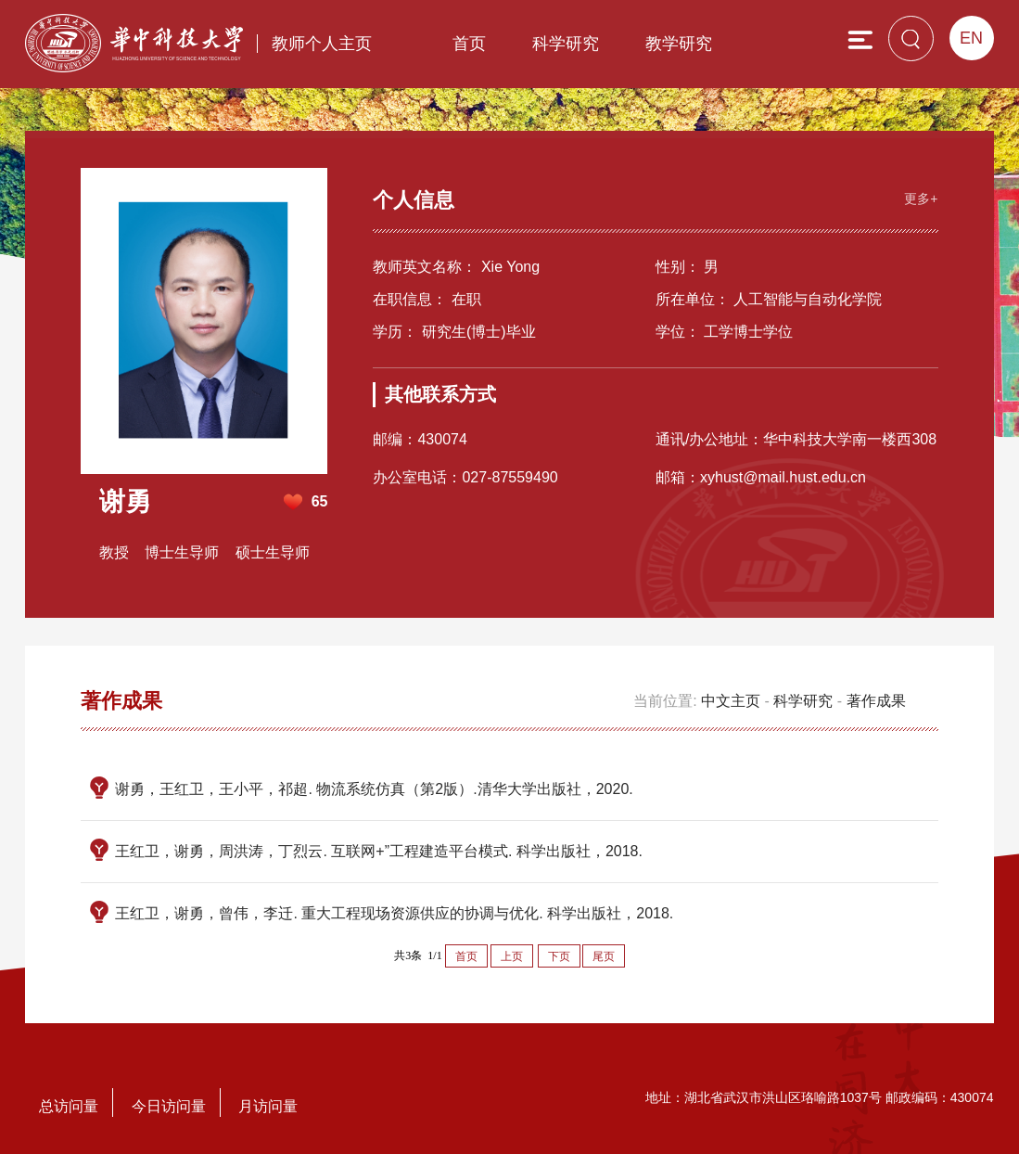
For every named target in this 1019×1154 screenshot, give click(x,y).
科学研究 (565, 43)
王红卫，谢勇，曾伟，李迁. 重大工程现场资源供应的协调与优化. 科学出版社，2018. (394, 913)
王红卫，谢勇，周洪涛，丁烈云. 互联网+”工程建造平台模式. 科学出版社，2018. (379, 851)
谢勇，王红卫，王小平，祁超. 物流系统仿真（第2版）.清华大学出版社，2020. (373, 789)
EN (971, 38)
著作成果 (876, 701)
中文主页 (730, 701)
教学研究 (678, 43)
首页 (469, 43)
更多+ (920, 198)
